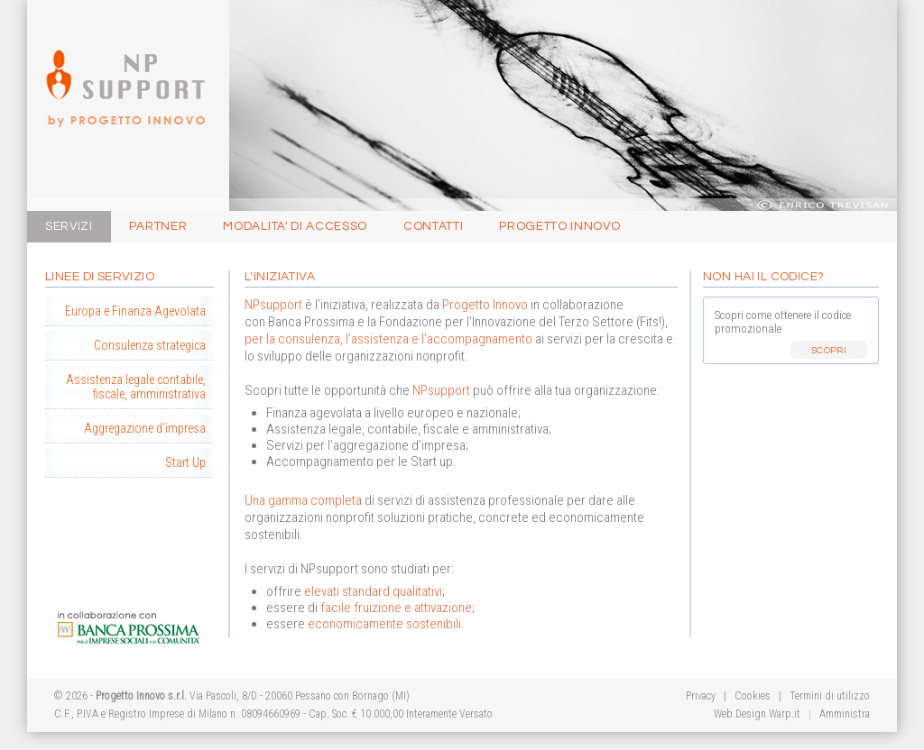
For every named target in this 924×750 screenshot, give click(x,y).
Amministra (844, 714)
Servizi (69, 226)
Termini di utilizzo (830, 696)
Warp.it (784, 714)
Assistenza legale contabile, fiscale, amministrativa (136, 386)
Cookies (751, 696)
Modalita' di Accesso (295, 226)
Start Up (185, 462)
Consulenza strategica (150, 345)
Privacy (701, 696)
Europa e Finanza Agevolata (135, 311)
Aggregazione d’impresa (145, 428)
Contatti (433, 226)
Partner (158, 226)
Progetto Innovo (119, 65)
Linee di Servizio (99, 276)
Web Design (740, 714)
